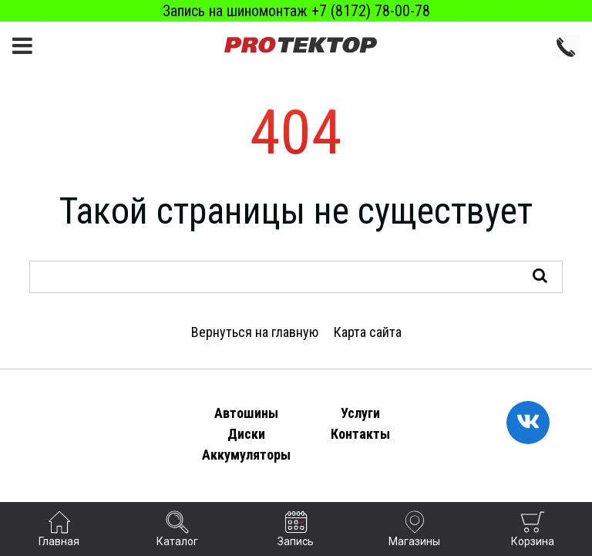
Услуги (360, 413)
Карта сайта (368, 332)
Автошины (246, 413)
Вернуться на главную (254, 332)
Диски (246, 434)
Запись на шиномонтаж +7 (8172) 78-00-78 (296, 11)
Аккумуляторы (246, 454)
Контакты (360, 434)
